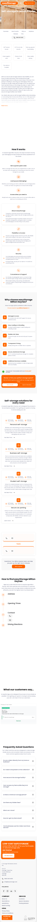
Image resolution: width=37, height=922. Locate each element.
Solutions (31, 31)
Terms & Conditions (7, 913)
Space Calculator (27, 384)
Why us (24, 31)
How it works (15, 31)
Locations (22, 899)
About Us (4, 899)
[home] (9, 3)
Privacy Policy (6, 911)
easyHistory (5, 903)
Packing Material (23, 903)
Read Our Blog (6, 905)
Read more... (4, 105)
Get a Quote (10, 384)
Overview (5, 31)
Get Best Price (8, 855)
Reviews (16, 33)
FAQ (22, 33)
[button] (21, 3)
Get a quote (18, 566)
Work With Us (5, 901)
